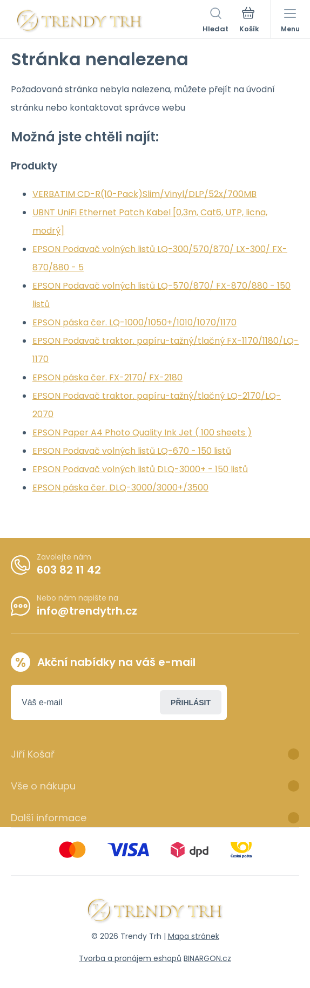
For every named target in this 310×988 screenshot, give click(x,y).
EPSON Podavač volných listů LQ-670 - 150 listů (131, 451)
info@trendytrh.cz (87, 610)
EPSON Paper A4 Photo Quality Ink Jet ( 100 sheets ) (142, 432)
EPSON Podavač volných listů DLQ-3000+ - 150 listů (140, 469)
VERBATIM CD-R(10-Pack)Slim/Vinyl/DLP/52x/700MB (144, 194)
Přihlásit (191, 702)
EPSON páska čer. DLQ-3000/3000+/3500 (120, 487)
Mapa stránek (193, 936)
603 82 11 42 (69, 569)
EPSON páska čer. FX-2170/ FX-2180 (107, 377)
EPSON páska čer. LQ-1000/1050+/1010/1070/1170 (134, 322)
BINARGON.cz (207, 958)
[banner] (80, 21)
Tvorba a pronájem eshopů (130, 958)
